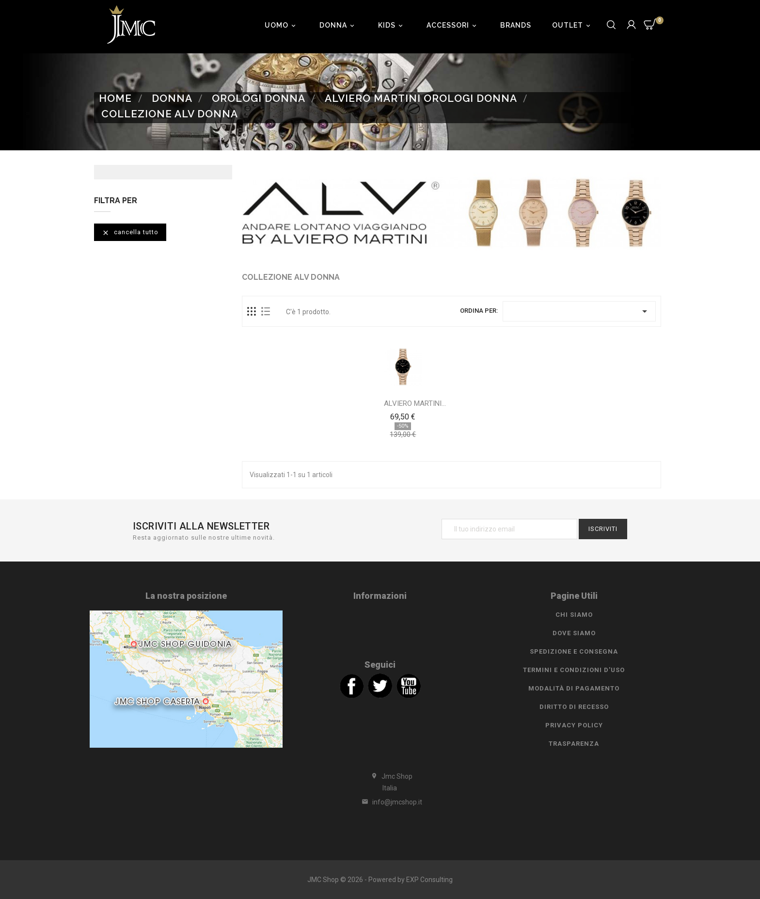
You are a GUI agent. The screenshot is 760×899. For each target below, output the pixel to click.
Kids (392, 25)
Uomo (282, 25)
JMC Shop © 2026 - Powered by (356, 879)
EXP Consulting (429, 879)
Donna (338, 25)
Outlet (572, 25)
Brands (515, 25)
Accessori (453, 25)
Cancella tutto (130, 232)
